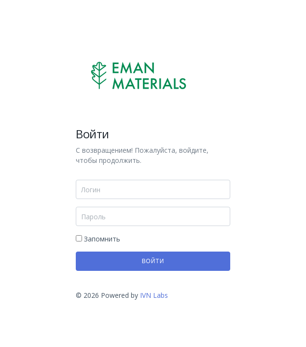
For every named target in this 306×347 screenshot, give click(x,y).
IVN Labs (153, 295)
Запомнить (98, 238)
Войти (153, 261)
